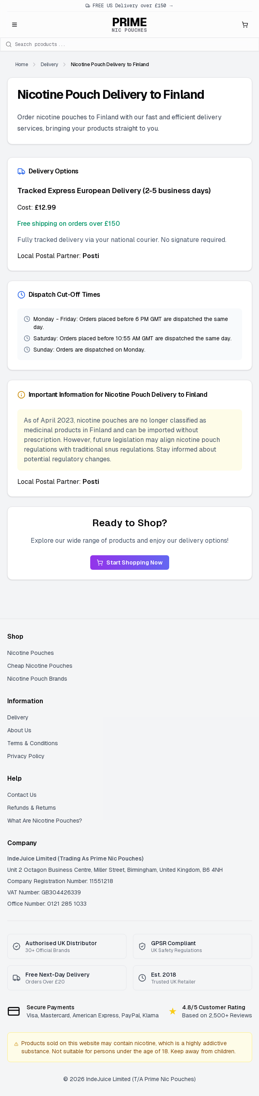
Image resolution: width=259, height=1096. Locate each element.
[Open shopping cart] (245, 24)
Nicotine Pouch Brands (37, 678)
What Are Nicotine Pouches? (44, 820)
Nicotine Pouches (30, 652)
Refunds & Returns (31, 807)
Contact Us (22, 794)
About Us (19, 730)
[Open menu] (14, 24)
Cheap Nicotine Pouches (40, 665)
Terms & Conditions (32, 743)
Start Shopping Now (130, 562)
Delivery (18, 717)
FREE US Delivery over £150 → (129, 5)
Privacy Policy (26, 756)
